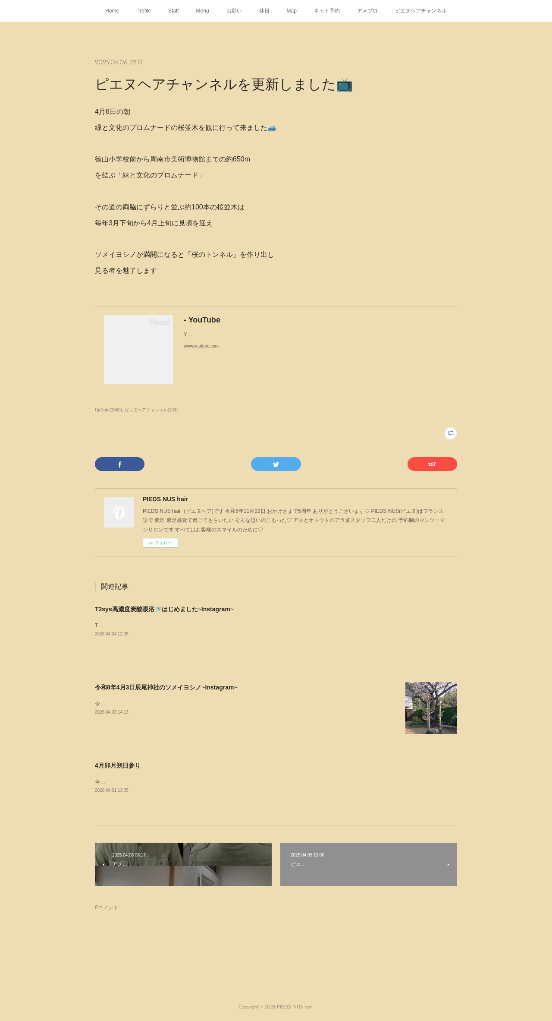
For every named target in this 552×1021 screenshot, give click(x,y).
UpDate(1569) (108, 410)
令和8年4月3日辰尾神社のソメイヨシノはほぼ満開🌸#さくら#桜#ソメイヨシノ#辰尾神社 (199, 704)
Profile (143, 11)
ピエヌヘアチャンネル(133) (151, 410)
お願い (234, 11)
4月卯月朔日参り (118, 765)
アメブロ (367, 11)
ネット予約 (327, 11)
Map (292, 11)
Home (112, 11)
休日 (264, 11)
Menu (202, 11)
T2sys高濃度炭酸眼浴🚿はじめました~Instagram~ (164, 609)
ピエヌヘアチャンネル (421, 11)
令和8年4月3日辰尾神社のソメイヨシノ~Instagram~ (166, 687)
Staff (173, 11)
